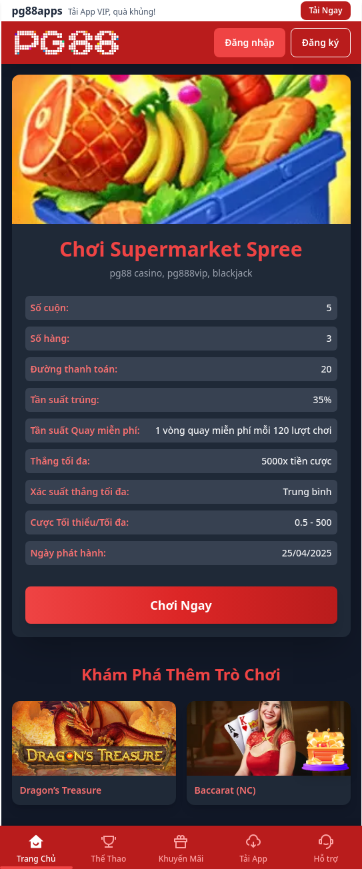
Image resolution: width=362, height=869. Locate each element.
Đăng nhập (250, 42)
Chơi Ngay (181, 605)
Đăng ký (320, 42)
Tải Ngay (325, 10)
